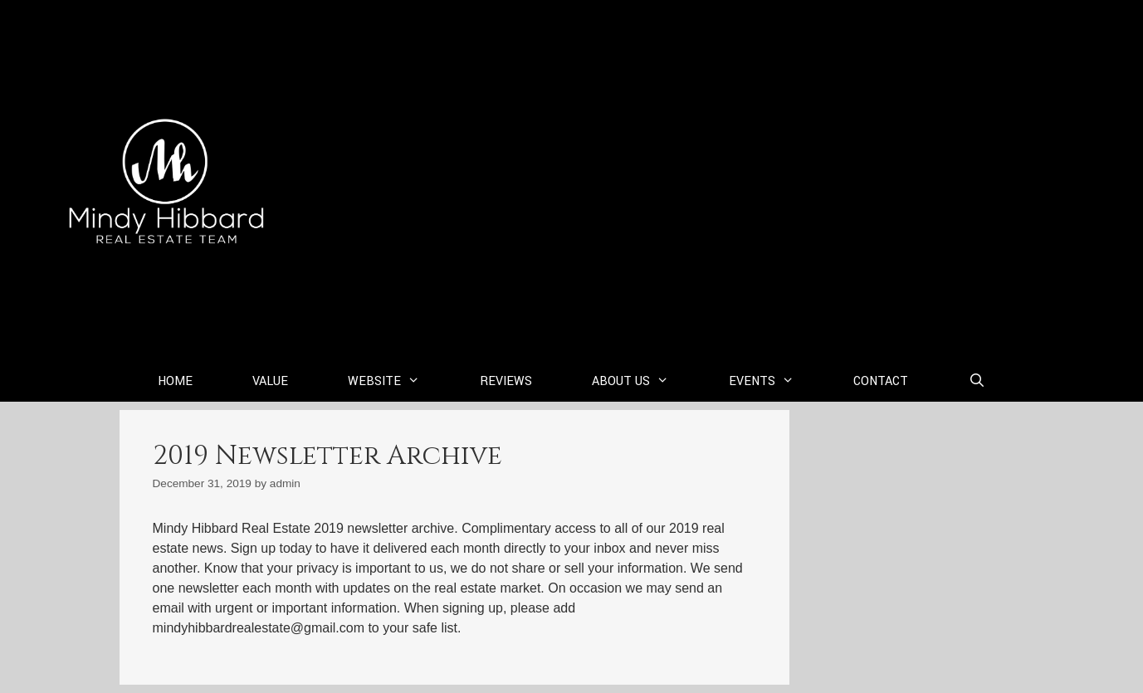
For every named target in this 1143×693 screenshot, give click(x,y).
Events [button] (776, 382)
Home (175, 381)
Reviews (506, 381)
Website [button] (399, 382)
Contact (880, 381)
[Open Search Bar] (976, 382)
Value (270, 381)
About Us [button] (645, 382)
